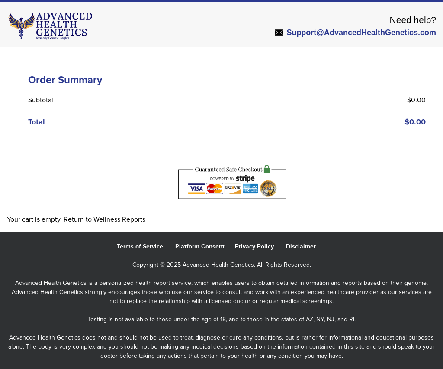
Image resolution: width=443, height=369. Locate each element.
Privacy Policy (260, 246)
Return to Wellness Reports (104, 219)
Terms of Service (146, 246)
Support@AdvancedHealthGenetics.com (355, 32)
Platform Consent (205, 246)
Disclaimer (306, 246)
